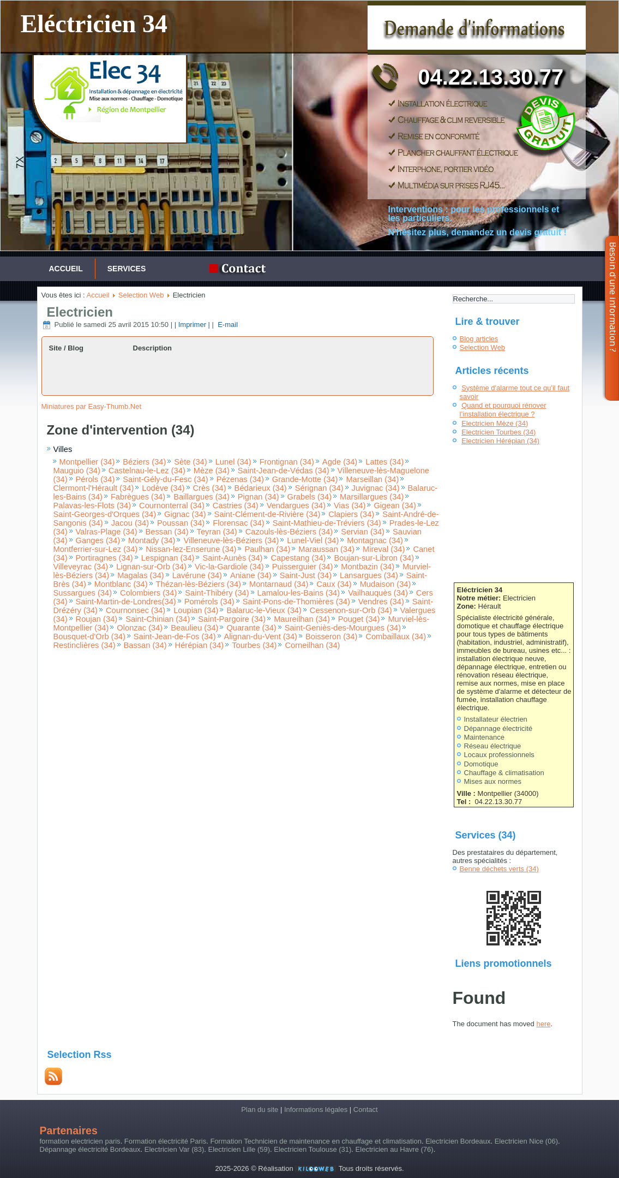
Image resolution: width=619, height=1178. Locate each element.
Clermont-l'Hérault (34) (93, 488)
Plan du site (259, 1109)
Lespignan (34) (168, 558)
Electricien (80, 312)
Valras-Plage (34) (106, 531)
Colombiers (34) (148, 592)
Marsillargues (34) (372, 496)
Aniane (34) (251, 575)
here (543, 1024)
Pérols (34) (95, 479)
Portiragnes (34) (104, 558)
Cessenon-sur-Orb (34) (351, 610)
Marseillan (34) (372, 479)
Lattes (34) (384, 461)
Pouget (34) (359, 619)
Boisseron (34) (331, 636)
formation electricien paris (80, 1141)
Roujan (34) (97, 619)
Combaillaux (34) (395, 636)
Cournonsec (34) (135, 610)
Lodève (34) (163, 488)
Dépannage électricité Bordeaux (90, 1149)
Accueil (66, 268)
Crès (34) (209, 488)
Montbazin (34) (367, 566)
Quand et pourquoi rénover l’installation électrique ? (503, 409)
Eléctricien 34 (93, 24)
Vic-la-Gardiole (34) (229, 566)
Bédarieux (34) (261, 488)
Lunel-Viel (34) (313, 540)
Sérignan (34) (319, 488)
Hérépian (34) (199, 645)
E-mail (227, 324)
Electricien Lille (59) (239, 1149)
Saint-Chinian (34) (157, 619)
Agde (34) (339, 461)
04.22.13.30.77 (490, 77)
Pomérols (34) (209, 601)
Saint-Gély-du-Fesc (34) (165, 479)
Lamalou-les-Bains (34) (298, 592)
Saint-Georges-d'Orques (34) (105, 514)
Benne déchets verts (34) (499, 869)
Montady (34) (151, 540)
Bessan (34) (167, 531)
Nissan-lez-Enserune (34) (191, 549)
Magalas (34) (140, 575)
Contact (365, 1109)
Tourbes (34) (254, 645)
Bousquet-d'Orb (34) (89, 636)
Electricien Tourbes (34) (498, 432)
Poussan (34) (181, 523)
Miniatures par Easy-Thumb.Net (91, 406)
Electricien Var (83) (175, 1149)
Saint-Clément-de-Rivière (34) (267, 514)
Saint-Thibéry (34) (217, 592)
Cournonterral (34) (172, 505)
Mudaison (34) (385, 584)
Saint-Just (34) (306, 575)
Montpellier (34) (87, 461)
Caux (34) (333, 584)
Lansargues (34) (369, 575)
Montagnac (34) (375, 540)
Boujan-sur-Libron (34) (374, 558)
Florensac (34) (239, 523)
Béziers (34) (144, 461)
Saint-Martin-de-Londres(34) (126, 601)
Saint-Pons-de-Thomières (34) (296, 601)
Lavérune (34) (197, 575)
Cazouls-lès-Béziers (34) (289, 531)
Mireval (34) (384, 549)
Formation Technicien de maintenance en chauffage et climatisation (316, 1141)
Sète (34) (190, 461)
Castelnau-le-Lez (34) (147, 470)
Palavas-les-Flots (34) (92, 505)
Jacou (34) (130, 523)
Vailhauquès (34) (378, 592)
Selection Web (141, 295)
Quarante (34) (251, 627)
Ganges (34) (98, 540)
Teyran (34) (217, 531)
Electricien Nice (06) (526, 1141)
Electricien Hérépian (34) (500, 441)
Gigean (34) (395, 505)
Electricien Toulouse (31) (312, 1149)
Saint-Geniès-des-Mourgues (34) (343, 627)
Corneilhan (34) (312, 645)
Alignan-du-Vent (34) (260, 636)
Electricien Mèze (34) (494, 423)
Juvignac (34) (376, 488)
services (126, 268)
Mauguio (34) (76, 470)
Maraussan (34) (326, 549)
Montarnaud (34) (278, 584)
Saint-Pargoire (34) (232, 619)
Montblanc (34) (121, 584)
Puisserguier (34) (302, 566)
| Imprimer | (192, 324)
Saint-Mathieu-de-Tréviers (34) (327, 523)
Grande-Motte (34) (305, 479)
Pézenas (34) (240, 479)
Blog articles (479, 339)
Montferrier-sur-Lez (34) (95, 549)
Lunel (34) (233, 461)
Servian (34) (362, 531)
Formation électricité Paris (165, 1141)
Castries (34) (236, 505)
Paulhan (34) (267, 549)
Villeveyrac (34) (81, 566)
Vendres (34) (381, 601)
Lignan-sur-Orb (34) (151, 566)
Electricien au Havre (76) (395, 1149)
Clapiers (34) (351, 514)
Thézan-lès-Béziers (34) (198, 584)
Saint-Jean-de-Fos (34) (175, 636)
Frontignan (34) (287, 461)
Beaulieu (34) (194, 627)
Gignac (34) (185, 514)
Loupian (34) (195, 610)
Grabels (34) (309, 496)
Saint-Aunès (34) (232, 558)
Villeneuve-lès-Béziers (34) (231, 540)
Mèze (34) (212, 470)
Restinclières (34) (84, 645)
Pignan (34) (258, 496)
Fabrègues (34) (138, 496)
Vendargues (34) (296, 505)
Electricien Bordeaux (457, 1141)
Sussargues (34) (82, 592)
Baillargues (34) (201, 496)
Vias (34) (349, 505)
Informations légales (315, 1109)
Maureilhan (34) (302, 619)
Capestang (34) (298, 558)
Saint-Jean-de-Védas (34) (283, 470)
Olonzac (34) (140, 627)
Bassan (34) (145, 645)
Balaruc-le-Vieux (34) (263, 610)
